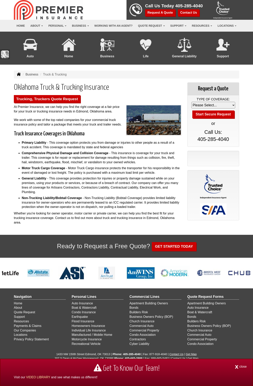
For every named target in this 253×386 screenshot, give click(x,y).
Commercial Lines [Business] (144, 297)
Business (31, 74)
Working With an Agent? (113, 25)
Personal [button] (57, 25)
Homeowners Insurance (88, 325)
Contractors (137, 339)
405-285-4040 (189, 5)
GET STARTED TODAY (174, 246)
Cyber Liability (139, 343)
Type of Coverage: (213, 99)
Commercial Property (144, 330)
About (18, 307)
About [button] (36, 25)
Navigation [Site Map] (23, 297)
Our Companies (25, 330)
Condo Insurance (84, 312)
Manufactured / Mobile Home (92, 334)
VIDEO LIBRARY (38, 377)
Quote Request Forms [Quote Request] (205, 297)
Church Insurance (141, 321)
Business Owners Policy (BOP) (151, 316)
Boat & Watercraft (84, 307)
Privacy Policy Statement (31, 339)
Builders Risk (138, 312)
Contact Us (188, 12)
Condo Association (142, 334)
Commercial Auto (141, 325)
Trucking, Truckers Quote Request (47, 99)
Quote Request (24, 312)
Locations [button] (227, 25)
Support (19, 316)
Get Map (191, 354)
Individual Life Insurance (89, 330)
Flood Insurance (83, 321)
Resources (21, 321)
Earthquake (80, 316)
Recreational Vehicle (86, 343)
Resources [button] (202, 25)
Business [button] (80, 25)
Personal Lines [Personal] (84, 297)
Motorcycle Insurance (87, 339)
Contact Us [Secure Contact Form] (176, 354)
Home (21, 25)
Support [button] (178, 25)
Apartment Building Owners (148, 303)
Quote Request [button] (151, 25)
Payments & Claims (28, 325)
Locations (20, 334)
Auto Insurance (82, 303)
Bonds (133, 307)
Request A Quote (160, 12)
